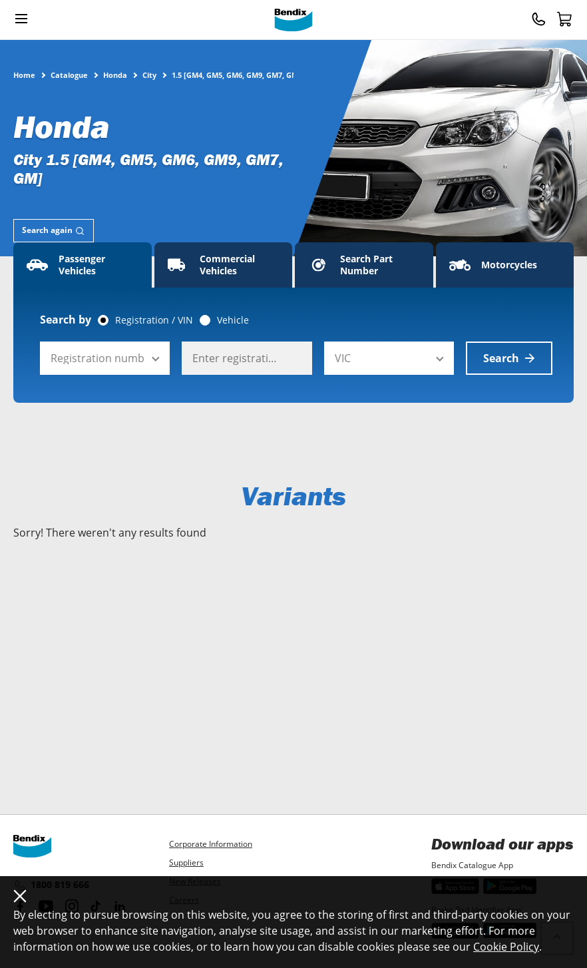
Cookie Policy (506, 946)
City (149, 74)
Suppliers (186, 862)
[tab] (53, 230)
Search (509, 358)
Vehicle (233, 320)
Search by (65, 319)
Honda (115, 74)
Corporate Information (210, 843)
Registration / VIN (154, 320)
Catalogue (69, 74)
